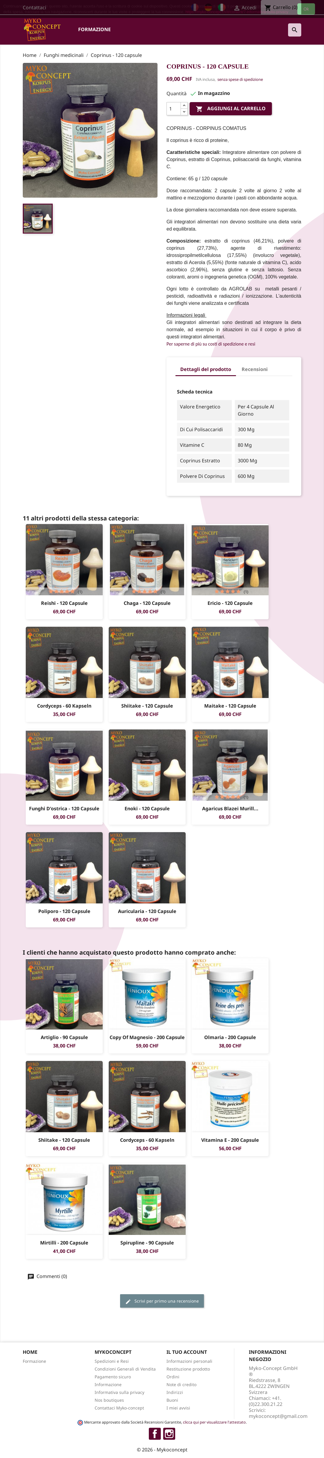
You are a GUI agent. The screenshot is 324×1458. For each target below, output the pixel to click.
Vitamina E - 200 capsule (230, 1140)
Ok (306, 9)
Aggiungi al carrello (231, 109)
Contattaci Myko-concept (119, 1408)
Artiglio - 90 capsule (64, 1037)
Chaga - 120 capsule (147, 603)
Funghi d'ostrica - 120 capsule (64, 808)
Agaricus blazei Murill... (230, 808)
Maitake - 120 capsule (230, 705)
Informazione (108, 1384)
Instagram (169, 1434)
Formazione (94, 29)
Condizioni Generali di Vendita (125, 1369)
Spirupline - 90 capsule (147, 1242)
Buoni (172, 1400)
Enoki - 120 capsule (147, 808)
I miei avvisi (178, 1408)
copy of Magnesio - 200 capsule (147, 1037)
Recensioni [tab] (255, 369)
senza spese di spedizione (240, 79)
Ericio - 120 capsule (230, 603)
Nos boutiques (109, 1400)
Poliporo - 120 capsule (64, 911)
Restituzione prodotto (188, 1369)
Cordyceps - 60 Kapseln (64, 705)
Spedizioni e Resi (112, 1361)
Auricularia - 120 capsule (147, 911)
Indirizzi (174, 1392)
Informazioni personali (189, 1361)
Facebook (155, 1434)
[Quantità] (173, 108)
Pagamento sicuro (113, 1377)
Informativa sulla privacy (119, 1392)
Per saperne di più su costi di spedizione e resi (210, 344)
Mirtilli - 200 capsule (64, 1242)
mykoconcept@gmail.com (278, 1416)
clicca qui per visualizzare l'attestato (214, 1422)
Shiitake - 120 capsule (147, 705)
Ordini (172, 1377)
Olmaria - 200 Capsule (230, 1037)
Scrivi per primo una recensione (162, 1301)
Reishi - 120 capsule (64, 603)
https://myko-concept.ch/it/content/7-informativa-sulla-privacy (236, 12)
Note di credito (181, 1384)
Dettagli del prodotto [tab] (205, 369)
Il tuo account (186, 1352)
